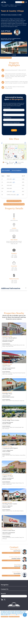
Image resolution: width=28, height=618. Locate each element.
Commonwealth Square (10, 448)
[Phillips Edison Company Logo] (3, 1)
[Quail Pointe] (14, 356)
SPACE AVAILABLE (4, 38)
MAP (10, 39)
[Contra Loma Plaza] (14, 521)
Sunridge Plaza (7, 394)
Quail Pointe (6, 366)
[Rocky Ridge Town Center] (14, 411)
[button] (3, 48)
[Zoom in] (25, 144)
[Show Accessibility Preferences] (25, 615)
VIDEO (13, 39)
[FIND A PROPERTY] (18, 2)
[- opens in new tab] (14, 201)
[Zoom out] (25, 147)
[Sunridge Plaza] (14, 384)
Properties (7, 4)
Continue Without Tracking (14, 616)
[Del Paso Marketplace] (14, 328)
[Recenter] (25, 149)
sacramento (4, 6)
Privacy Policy (13, 614)
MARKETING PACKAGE (16, 38)
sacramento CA (18, 4)
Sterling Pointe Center (9, 504)
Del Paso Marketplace (9, 338)
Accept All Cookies (4, 616)
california (12, 4)
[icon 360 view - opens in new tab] (13, 179)
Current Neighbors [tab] (16, 170)
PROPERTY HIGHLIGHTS (5, 39)
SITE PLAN (10, 38)
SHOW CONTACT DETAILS (6, 33)
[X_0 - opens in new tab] (4, 599)
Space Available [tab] (6, 170)
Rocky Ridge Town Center (10, 420)
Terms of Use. (19, 614)
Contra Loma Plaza (8, 530)
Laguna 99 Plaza (7, 476)
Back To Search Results (6, 57)
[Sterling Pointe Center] (14, 494)
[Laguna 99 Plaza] (14, 466)
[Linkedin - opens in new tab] (2, 599)
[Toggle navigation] (26, 2)
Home (2, 4)
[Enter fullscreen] (25, 142)
